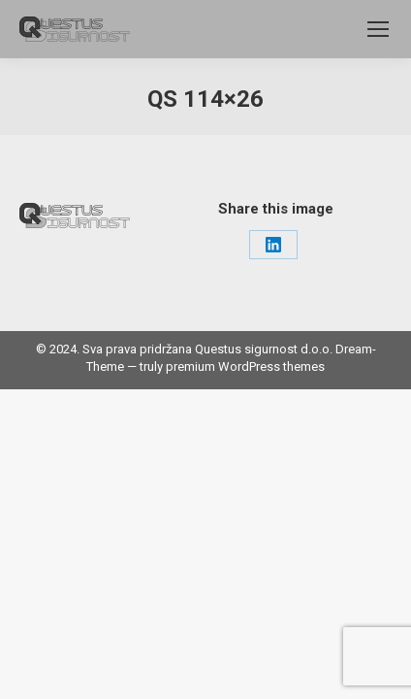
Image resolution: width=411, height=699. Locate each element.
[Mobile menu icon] (378, 29)
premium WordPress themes (245, 366)
